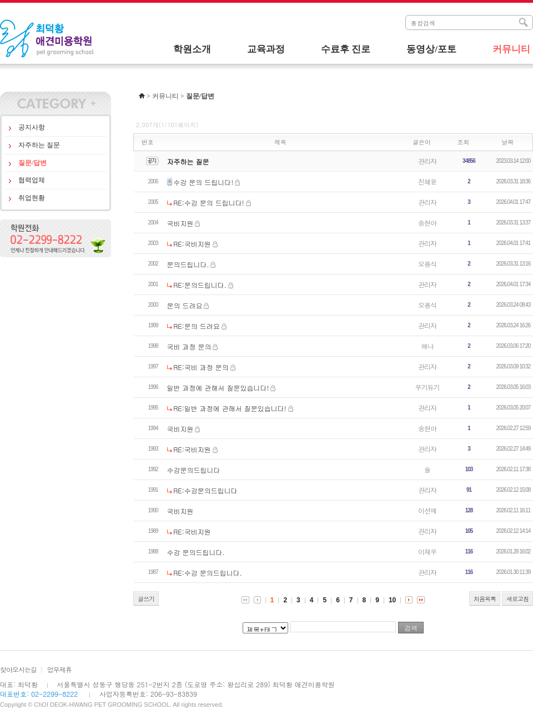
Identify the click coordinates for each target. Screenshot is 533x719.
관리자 (427, 161)
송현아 (427, 222)
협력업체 (31, 180)
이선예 (427, 510)
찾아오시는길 (18, 669)
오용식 (427, 263)
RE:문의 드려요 (196, 326)
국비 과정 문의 (189, 346)
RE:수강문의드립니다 (205, 490)
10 (392, 600)
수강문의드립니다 (193, 470)
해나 (427, 346)
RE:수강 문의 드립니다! (208, 202)
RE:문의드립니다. (200, 284)
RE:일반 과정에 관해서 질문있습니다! (229, 408)
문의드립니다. (188, 264)
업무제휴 (59, 669)
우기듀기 (427, 387)
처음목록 (485, 599)
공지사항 (31, 127)
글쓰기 (146, 599)
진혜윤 (427, 181)
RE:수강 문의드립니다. (207, 572)
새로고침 (517, 599)
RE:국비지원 (192, 243)
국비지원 (180, 223)
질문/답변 (32, 163)
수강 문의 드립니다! (203, 182)
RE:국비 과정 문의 (201, 367)
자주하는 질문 (39, 145)
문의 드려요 (185, 305)
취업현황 (31, 198)
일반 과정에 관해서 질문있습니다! (218, 387)
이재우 (427, 551)
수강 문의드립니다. (196, 552)
